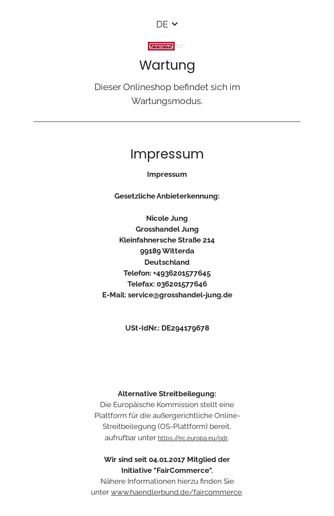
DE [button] (162, 24)
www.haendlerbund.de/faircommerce (176, 492)
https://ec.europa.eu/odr (193, 438)
